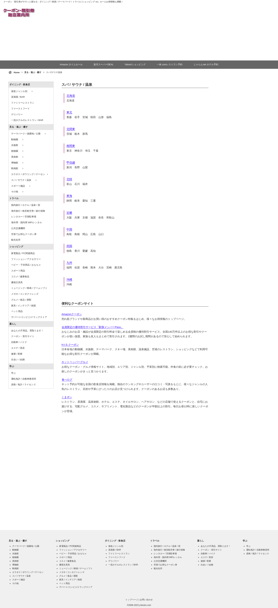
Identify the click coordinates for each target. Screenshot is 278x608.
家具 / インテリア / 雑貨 (23, 305)
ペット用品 (17, 311)
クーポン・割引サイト (22, 336)
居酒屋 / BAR (18, 97)
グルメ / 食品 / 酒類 (21, 299)
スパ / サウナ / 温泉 (24, 180)
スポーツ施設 (21, 186)
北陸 (69, 179)
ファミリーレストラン (22, 102)
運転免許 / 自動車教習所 (23, 378)
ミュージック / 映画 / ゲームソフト (29, 288)
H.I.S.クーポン (70, 344)
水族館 (17, 145)
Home (17, 72)
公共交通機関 (18, 228)
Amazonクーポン (72, 314)
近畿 (69, 212)
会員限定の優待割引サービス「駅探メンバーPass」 (92, 327)
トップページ (131, 599)
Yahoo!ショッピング (135, 64)
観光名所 (15, 239)
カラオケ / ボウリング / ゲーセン (30, 174)
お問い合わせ (146, 599)
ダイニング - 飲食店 (19, 84)
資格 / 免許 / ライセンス (23, 384)
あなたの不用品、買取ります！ (27, 330)
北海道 (70, 95)
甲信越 (70, 162)
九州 (69, 262)
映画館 (17, 168)
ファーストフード (20, 108)
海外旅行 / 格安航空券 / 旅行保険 (28, 211)
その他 (17, 191)
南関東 (70, 145)
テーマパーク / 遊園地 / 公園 (28, 133)
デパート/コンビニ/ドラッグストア (29, 317)
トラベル (14, 198)
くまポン (67, 397)
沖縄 (69, 279)
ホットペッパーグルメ (75, 361)
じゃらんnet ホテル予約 (205, 64)
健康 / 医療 (16, 353)
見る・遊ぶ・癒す (32, 72)
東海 (69, 195)
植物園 (17, 151)
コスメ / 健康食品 (20, 276)
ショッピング (16, 246)
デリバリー (17, 114)
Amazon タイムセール (71, 64)
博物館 (17, 162)
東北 (69, 112)
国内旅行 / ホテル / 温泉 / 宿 (25, 205)
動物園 (17, 139)
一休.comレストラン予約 (169, 64)
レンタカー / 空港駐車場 (23, 216)
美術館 (17, 157)
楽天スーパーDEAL (103, 64)
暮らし (12, 324)
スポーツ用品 (18, 270)
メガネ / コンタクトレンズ (24, 294)
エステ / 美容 (18, 348)
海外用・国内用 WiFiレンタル (26, 222)
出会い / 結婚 (18, 359)
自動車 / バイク (19, 342)
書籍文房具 (17, 282)
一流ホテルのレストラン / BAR (27, 120)
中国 (69, 229)
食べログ (67, 379)
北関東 (70, 129)
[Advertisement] (160, 32)
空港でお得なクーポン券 (24, 234)
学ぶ (11, 366)
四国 (69, 246)
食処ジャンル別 (22, 91)
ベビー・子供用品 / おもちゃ (26, 264)
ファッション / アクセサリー (26, 259)
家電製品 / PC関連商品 (23, 253)
